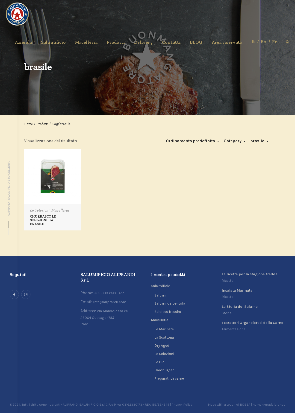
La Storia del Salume (240, 306)
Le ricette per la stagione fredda (249, 274)
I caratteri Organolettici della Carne (252, 322)
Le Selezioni (40, 210)
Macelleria (60, 210)
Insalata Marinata (237, 290)
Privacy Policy (181, 405)
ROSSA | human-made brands (262, 405)
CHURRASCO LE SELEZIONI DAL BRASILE (43, 220)
